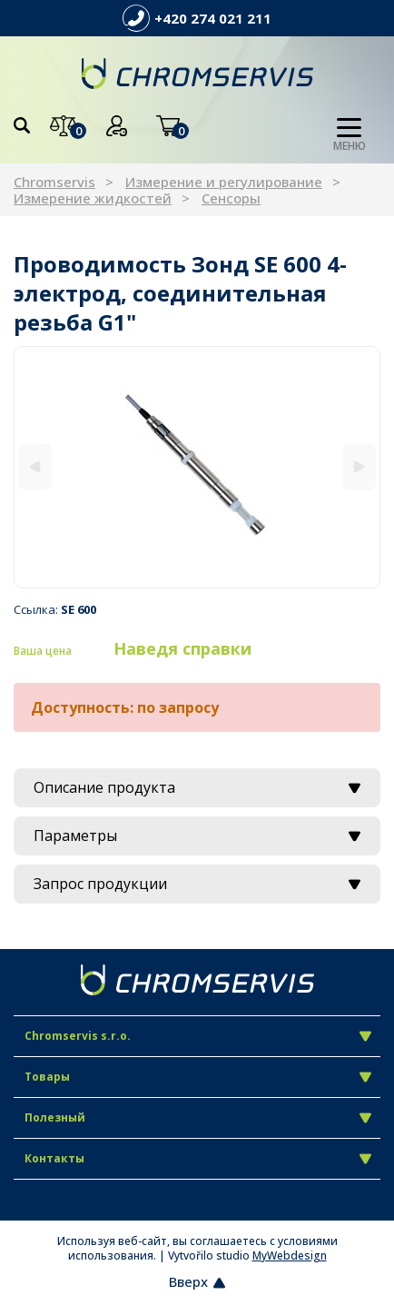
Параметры (197, 835)
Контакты (198, 1158)
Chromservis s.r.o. (198, 1035)
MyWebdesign (289, 1255)
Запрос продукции (197, 884)
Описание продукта (197, 787)
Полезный (198, 1117)
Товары (198, 1076)
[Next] (359, 467)
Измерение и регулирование (223, 182)
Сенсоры (231, 198)
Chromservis (54, 182)
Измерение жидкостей (93, 198)
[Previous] (35, 467)
